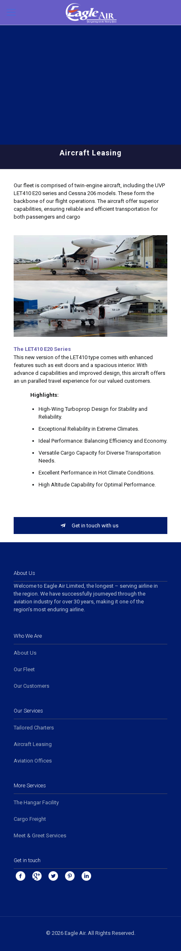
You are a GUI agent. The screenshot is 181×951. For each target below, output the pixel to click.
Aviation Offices (33, 761)
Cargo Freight (30, 819)
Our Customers (31, 686)
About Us (25, 653)
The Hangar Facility (36, 802)
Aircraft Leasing (33, 744)
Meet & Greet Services (40, 835)
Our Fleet (24, 669)
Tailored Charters (34, 728)
